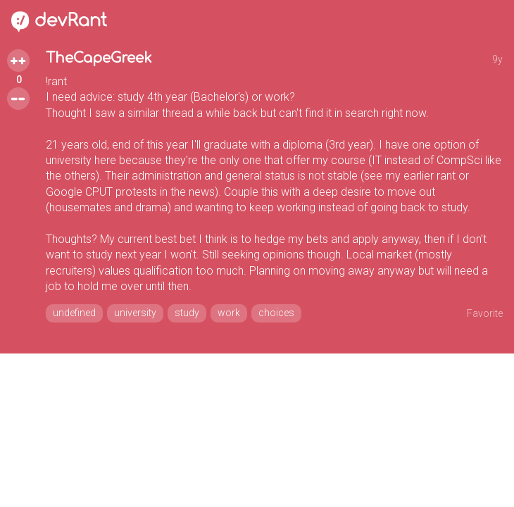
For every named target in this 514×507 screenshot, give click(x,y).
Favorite (485, 313)
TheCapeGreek (99, 58)
